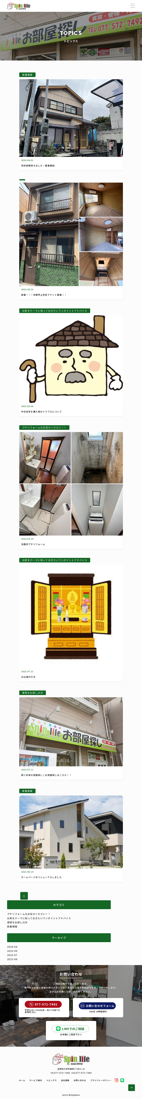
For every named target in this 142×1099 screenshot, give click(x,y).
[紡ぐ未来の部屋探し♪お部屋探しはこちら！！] (71, 765)
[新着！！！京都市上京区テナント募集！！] (71, 285)
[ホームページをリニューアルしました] (71, 867)
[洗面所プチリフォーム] (71, 534)
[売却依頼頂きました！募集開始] (71, 155)
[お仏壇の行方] (71, 667)
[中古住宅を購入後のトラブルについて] (71, 401)
